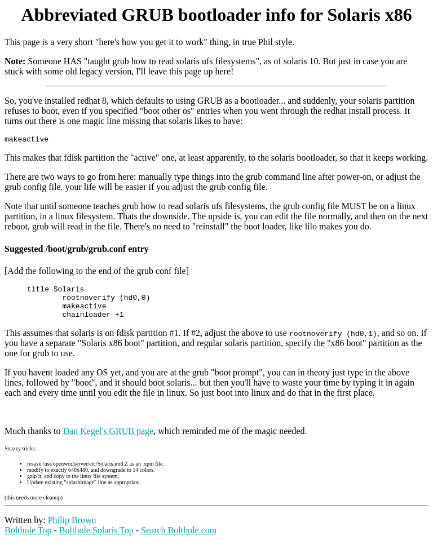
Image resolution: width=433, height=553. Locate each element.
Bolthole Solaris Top (96, 538)
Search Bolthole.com (178, 538)
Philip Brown (72, 528)
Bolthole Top (28, 538)
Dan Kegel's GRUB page (108, 439)
